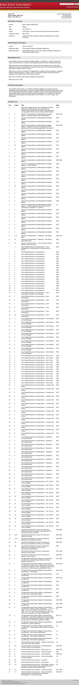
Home (76, 680)
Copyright (3, 683)
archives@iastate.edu (16, 681)
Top (73, 680)
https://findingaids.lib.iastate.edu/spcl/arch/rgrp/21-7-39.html (15, 682)
